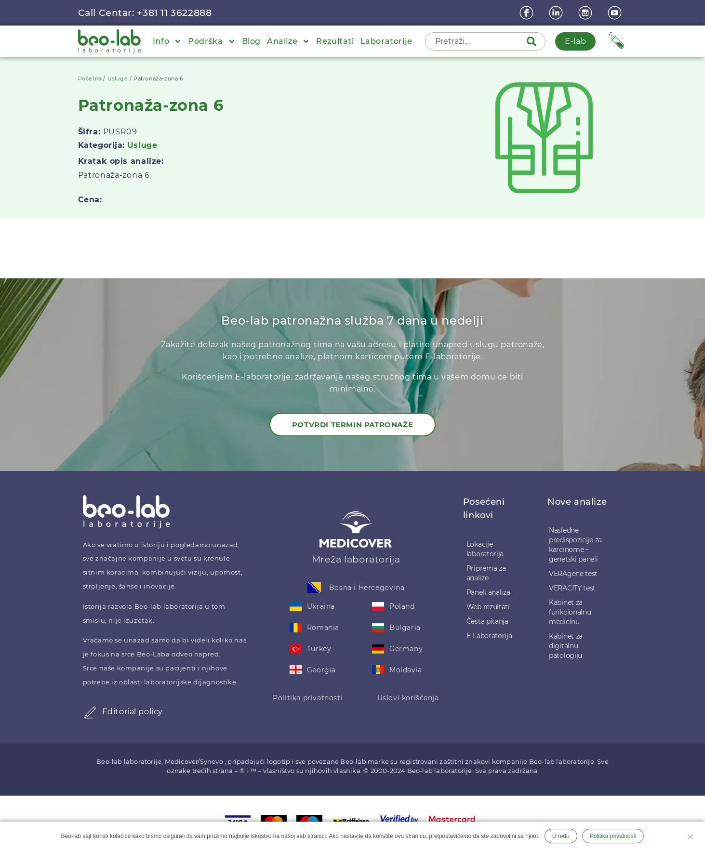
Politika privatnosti (308, 698)
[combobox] (476, 41)
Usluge (117, 78)
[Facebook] (528, 13)
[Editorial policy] (90, 712)
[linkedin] (557, 13)
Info (167, 41)
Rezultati (335, 41)
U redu (561, 836)
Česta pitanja (487, 621)
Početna (90, 78)
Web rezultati (488, 606)
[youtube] (616, 13)
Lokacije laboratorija (485, 549)
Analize (288, 41)
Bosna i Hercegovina (366, 587)
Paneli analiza (488, 592)
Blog (251, 41)
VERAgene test (573, 573)
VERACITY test (572, 588)
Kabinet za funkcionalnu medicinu (570, 612)
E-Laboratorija (489, 635)
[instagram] (586, 13)
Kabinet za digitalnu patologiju (566, 646)
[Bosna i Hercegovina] (314, 587)
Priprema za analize (486, 573)
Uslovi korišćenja (408, 698)
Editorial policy (132, 711)
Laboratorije (386, 41)
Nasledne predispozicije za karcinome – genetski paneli (575, 544)
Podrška (211, 41)
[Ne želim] (690, 835)
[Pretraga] (533, 41)
